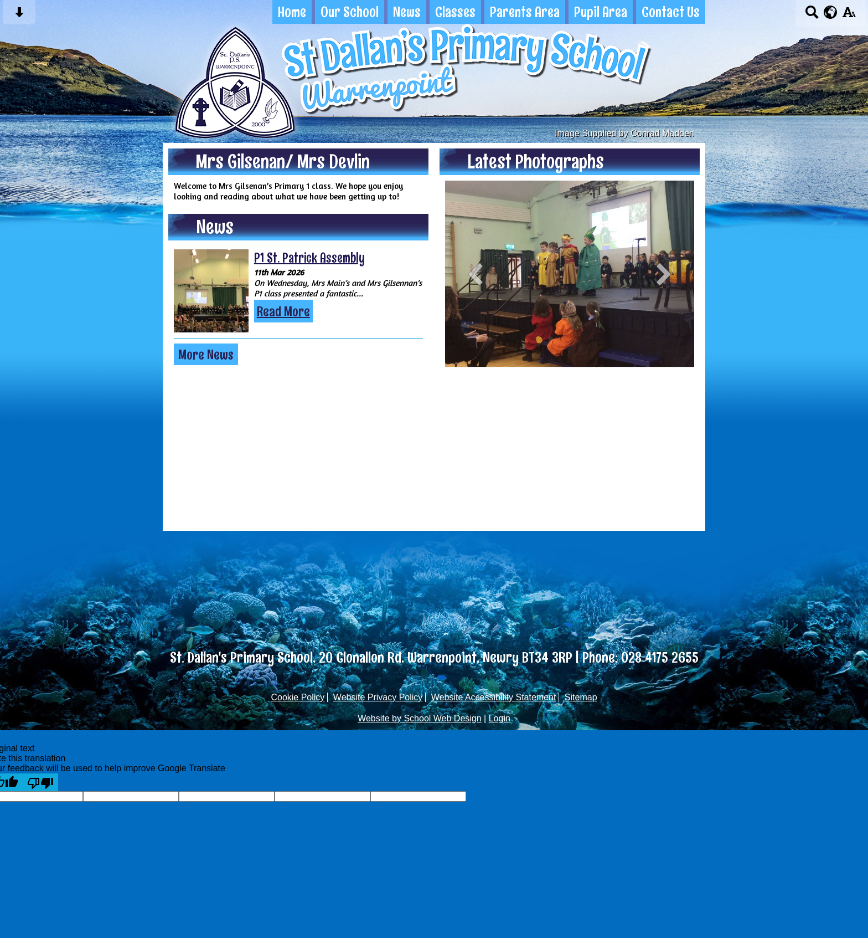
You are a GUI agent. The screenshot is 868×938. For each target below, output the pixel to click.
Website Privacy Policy (378, 697)
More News (206, 354)
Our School (350, 12)
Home (292, 12)
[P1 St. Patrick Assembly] (211, 290)
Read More (283, 311)
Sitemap (581, 697)
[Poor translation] (40, 782)
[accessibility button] (849, 15)
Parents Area (525, 12)
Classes (455, 12)
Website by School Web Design (420, 718)
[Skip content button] (19, 15)
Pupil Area (600, 12)
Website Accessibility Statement (493, 697)
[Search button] (812, 15)
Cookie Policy (297, 697)
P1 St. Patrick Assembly (309, 257)
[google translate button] (831, 12)
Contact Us (671, 12)
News (407, 12)
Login (499, 718)
